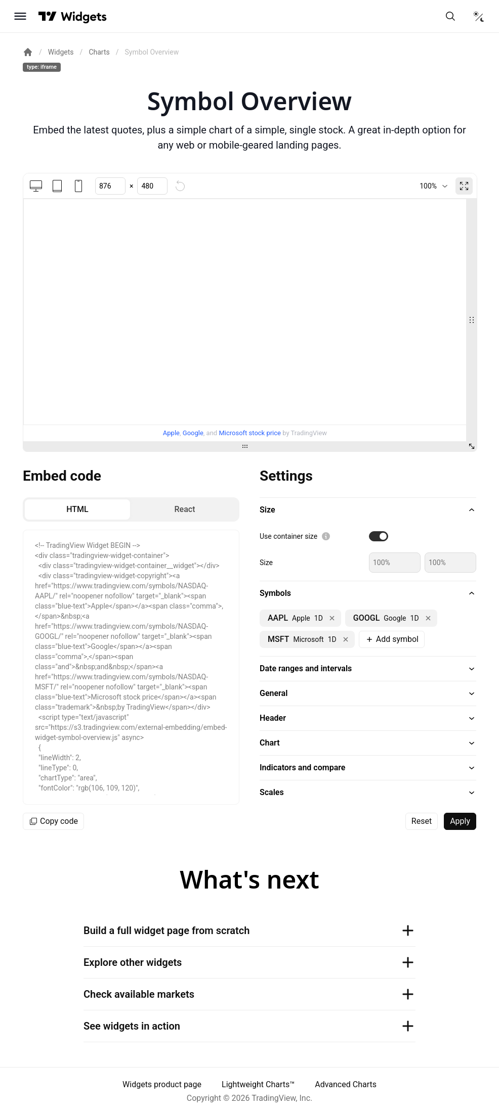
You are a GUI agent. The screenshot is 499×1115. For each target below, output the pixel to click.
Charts (99, 52)
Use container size (288, 536)
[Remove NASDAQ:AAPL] (332, 618)
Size (266, 563)
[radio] (77, 509)
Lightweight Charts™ (258, 1084)
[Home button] (84, 16)
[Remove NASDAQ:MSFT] (346, 639)
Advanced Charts (346, 1084)
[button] (368, 510)
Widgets (61, 52)
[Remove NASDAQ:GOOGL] (428, 618)
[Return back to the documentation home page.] (28, 52)
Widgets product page (161, 1084)
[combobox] (433, 186)
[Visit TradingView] (47, 16)
